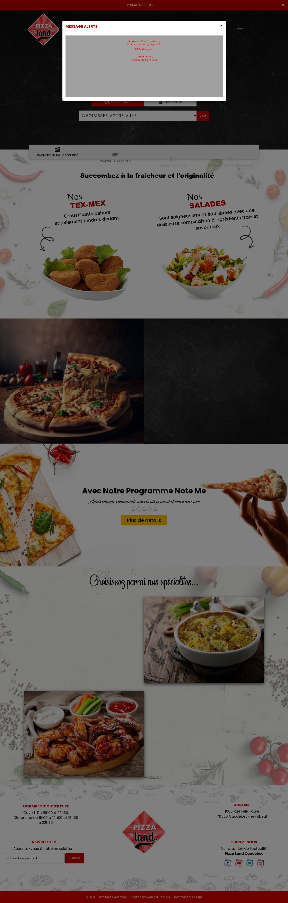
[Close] (221, 25)
